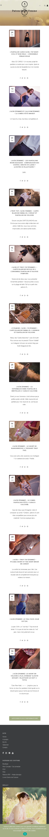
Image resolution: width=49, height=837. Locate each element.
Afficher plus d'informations (25, 718)
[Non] (46, 830)
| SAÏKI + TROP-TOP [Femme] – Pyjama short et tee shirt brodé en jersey (24, 562)
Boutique (5, 764)
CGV (4, 769)
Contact (5, 747)
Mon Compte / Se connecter (11, 766)
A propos (5, 739)
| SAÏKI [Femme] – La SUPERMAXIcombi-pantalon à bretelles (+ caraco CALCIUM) (24, 389)
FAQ (4, 772)
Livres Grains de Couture (10, 777)
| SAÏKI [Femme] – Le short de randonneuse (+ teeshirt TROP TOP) (24, 448)
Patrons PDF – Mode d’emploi (12, 774)
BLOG (5, 742)
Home (4, 737)
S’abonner (6, 745)
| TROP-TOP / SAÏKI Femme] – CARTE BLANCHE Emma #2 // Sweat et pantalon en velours (24, 213)
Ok (25, 834)
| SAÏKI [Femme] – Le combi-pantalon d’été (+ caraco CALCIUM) (24, 502)
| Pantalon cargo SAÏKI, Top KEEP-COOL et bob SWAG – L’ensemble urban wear (24, 54)
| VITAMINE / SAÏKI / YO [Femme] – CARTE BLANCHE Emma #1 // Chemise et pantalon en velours (24, 330)
